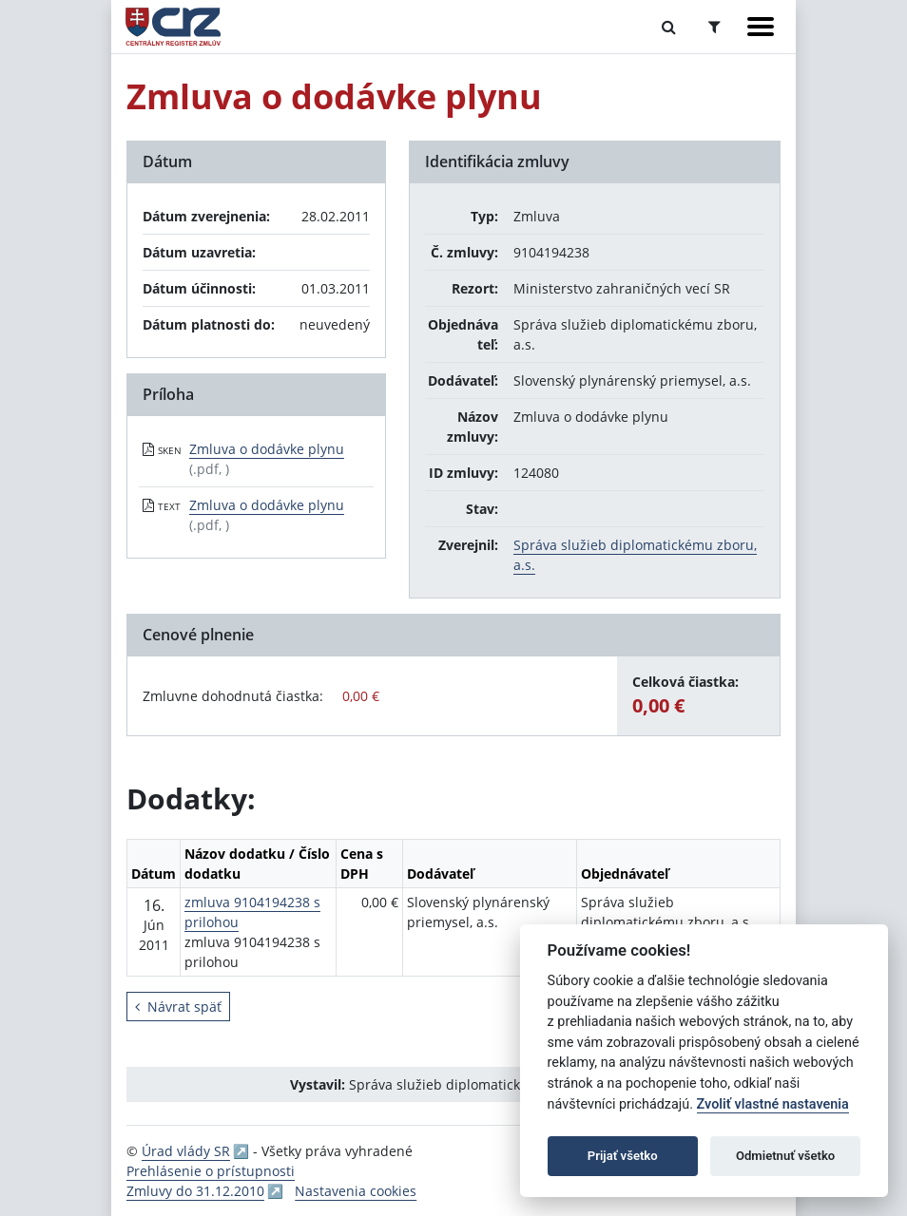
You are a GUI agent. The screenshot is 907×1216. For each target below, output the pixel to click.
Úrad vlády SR (186, 1151)
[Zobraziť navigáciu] (761, 27)
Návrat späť (178, 1007)
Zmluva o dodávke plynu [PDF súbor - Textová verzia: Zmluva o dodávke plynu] (266, 505)
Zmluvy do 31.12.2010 (195, 1191)
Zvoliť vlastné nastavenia (773, 1104)
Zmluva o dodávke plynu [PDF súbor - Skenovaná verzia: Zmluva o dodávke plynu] (266, 449)
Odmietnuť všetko (785, 1156)
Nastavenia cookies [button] (355, 1191)
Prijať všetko (623, 1156)
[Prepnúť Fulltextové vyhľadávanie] (668, 27)
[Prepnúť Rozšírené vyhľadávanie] (714, 27)
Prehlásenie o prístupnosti (210, 1171)
